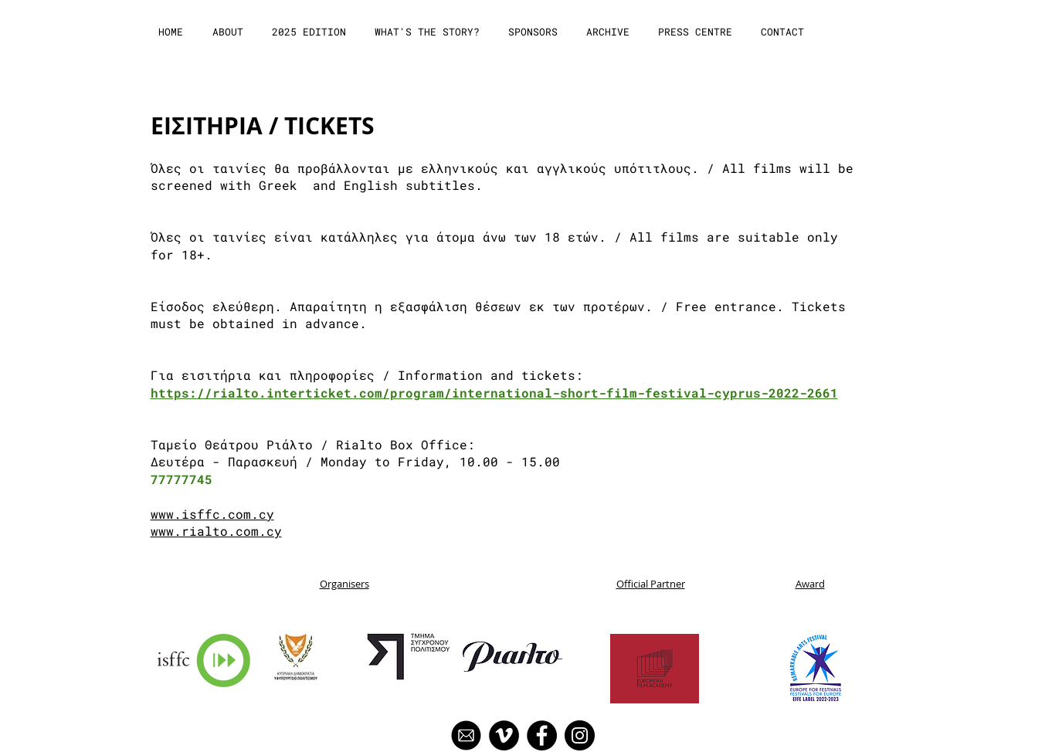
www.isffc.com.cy (212, 514)
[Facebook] (542, 735)
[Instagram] (580, 735)
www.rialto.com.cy (216, 531)
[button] (229, 32)
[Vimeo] (504, 735)
